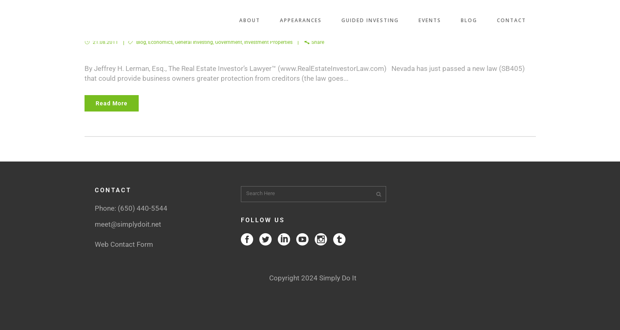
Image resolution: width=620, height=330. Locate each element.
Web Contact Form (124, 244)
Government (228, 42)
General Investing (194, 42)
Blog (141, 42)
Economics (160, 42)
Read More (112, 103)
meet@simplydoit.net (128, 224)
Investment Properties (268, 42)
